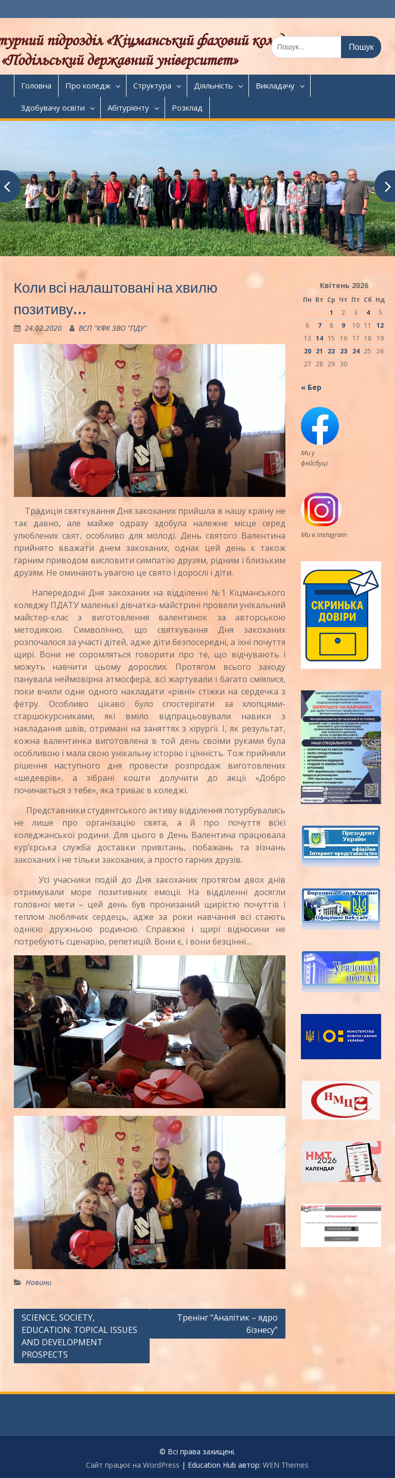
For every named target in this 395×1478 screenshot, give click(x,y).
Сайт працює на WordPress (132, 1465)
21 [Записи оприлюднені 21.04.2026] (319, 351)
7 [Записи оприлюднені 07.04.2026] (319, 325)
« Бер (311, 387)
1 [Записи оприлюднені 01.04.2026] (331, 312)
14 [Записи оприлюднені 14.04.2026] (319, 338)
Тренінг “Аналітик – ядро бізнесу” (227, 1323)
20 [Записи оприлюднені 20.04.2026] (307, 351)
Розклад (187, 107)
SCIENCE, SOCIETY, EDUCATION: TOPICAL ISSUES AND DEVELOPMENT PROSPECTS (79, 1336)
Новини (38, 1282)
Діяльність (213, 85)
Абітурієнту (128, 107)
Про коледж (88, 85)
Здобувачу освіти (53, 107)
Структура (152, 85)
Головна (36, 85)
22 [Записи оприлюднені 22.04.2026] (331, 351)
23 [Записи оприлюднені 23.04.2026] (343, 351)
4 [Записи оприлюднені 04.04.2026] (368, 312)
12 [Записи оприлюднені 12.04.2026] (380, 325)
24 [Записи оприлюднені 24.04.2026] (356, 351)
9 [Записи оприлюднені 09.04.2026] (343, 325)
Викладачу (275, 85)
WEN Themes (286, 1465)
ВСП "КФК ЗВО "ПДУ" (113, 328)
